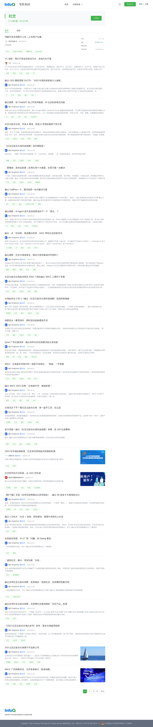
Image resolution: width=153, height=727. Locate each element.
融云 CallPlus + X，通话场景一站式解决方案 (26, 189)
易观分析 (11, 456)
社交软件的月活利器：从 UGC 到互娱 (23, 473)
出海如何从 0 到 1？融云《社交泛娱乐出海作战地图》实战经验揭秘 (37, 299)
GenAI (30, 182)
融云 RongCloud (13, 85)
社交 (7, 51)
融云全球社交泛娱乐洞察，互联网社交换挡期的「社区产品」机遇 (36, 604)
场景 (34, 269)
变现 (29, 139)
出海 (27, 73)
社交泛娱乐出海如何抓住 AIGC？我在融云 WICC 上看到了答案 (35, 277)
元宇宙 (35, 509)
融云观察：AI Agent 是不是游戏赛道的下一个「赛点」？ (32, 211)
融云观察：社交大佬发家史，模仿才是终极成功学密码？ (32, 255)
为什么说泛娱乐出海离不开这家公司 (22, 647)
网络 (14, 269)
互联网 (8, 313)
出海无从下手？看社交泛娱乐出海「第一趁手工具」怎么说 (33, 408)
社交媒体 (37, 488)
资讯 (14, 466)
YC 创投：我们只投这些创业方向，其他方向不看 (28, 59)
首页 (66, 4)
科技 (19, 95)
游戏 (14, 684)
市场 (22, 139)
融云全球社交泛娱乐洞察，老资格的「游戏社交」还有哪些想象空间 (37, 582)
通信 (22, 248)
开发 (7, 684)
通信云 (16, 662)
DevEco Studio (17, 51)
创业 (7, 73)
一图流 (36, 160)
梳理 (35, 139)
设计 (12, 117)
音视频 (8, 662)
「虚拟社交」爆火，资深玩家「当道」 (23, 560)
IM (13, 357)
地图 (7, 160)
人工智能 (9, 248)
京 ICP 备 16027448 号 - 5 (91, 723)
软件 (15, 488)
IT (6, 95)
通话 (39, 204)
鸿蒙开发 (29, 51)
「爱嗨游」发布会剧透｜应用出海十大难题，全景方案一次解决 (35, 168)
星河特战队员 (12, 41)
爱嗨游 (38, 182)
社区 (14, 618)
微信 (7, 269)
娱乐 (12, 226)
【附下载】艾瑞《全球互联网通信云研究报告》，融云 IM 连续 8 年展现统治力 (42, 495)
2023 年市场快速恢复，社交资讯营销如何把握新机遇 (30, 451)
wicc (32, 95)
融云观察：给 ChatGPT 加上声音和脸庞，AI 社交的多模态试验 (35, 102)
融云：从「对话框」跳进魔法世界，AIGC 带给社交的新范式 (33, 233)
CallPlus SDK (30, 204)
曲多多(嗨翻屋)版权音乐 (16, 477)
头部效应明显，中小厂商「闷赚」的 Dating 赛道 (28, 538)
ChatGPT (34, 117)
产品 (7, 182)
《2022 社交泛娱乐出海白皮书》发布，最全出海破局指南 (32, 626)
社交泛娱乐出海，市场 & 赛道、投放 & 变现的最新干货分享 (33, 124)
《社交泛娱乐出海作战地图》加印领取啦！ (25, 146)
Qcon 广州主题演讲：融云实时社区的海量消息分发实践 (31, 342)
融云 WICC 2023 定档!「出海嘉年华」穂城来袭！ (28, 386)
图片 (7, 444)
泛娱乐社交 (16, 597)
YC (34, 73)
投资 (14, 73)
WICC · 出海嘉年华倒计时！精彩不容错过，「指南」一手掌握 (34, 364)
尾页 (102, 691)
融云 (26, 95)
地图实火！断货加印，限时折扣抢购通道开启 (26, 320)
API (19, 117)
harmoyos (39, 51)
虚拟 (14, 553)
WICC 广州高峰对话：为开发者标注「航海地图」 (28, 669)
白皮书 (15, 640)
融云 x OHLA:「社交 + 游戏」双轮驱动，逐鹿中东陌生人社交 (34, 517)
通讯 (35, 291)
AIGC (26, 226)
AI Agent (34, 226)
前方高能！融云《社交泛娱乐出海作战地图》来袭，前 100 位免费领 (37, 429)
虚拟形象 (16, 575)
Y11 (9, 63)
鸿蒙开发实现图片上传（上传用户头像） (24, 37)
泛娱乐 (15, 139)
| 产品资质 (128, 723)
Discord (34, 357)
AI (6, 117)
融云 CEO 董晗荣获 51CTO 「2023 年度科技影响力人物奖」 (34, 80)
